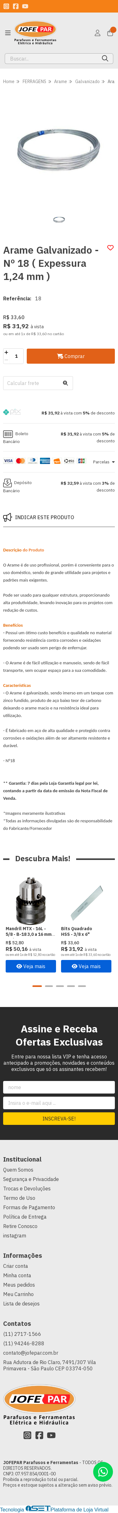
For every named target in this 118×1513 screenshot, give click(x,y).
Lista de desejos (21, 1304)
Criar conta (15, 1266)
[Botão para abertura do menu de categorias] (8, 33)
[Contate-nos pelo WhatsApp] (103, 1472)
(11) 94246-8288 (23, 1344)
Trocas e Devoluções (27, 1189)
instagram (14, 1236)
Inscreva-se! (59, 1119)
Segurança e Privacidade (31, 1179)
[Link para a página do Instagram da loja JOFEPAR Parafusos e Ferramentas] (6, 6)
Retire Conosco (20, 1226)
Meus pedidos (19, 1285)
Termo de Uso (19, 1198)
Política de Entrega (25, 1217)
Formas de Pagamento (29, 1208)
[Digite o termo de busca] (51, 59)
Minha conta (17, 1276)
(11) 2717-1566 (22, 1334)
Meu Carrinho (18, 1294)
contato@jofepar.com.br (30, 1353)
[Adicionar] (6, 352)
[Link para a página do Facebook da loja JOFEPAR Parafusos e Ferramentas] (16, 6)
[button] (59, 413)
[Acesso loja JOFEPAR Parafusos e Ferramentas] (97, 33)
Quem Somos (18, 1170)
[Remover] (6, 360)
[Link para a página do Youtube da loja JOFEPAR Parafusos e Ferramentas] (25, 6)
